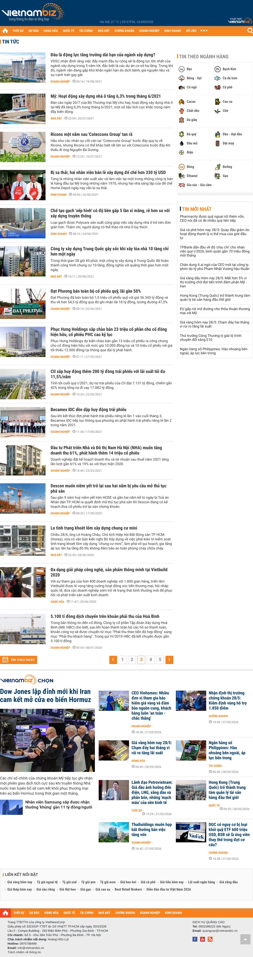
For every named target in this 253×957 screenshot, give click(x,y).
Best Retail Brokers (128, 889)
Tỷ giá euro (108, 882)
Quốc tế (214, 805)
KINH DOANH (172, 31)
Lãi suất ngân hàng (201, 882)
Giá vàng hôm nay (19, 882)
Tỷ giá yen (88, 882)
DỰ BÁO (34, 31)
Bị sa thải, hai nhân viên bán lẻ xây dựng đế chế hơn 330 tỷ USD (108, 172)
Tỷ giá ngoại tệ (47, 882)
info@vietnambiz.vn (30, 948)
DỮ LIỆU (191, 31)
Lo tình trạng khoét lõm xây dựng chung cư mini (94, 528)
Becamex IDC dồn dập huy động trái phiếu (88, 409)
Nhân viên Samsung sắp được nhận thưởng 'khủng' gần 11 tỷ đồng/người (58, 805)
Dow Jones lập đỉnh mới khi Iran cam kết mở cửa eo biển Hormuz (45, 695)
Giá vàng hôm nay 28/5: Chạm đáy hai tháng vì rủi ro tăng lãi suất (152, 747)
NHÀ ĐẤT (103, 31)
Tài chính (215, 766)
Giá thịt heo (67, 889)
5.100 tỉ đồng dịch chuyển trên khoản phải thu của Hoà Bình (105, 616)
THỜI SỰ (18, 31)
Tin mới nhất (197, 209)
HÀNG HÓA (51, 31)
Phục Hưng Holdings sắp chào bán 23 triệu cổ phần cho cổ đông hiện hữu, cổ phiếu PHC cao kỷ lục (109, 332)
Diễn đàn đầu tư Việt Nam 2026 (168, 889)
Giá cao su (103, 889)
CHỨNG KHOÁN (124, 31)
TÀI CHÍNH (86, 31)
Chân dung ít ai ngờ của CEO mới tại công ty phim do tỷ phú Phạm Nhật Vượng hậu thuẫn (214, 267)
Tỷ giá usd (69, 882)
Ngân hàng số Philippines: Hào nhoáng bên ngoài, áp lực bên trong (213, 351)
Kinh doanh (59, 194)
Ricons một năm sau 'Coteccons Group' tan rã (91, 134)
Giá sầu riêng (45, 889)
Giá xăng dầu (228, 882)
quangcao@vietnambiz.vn (219, 931)
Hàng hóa (57, 601)
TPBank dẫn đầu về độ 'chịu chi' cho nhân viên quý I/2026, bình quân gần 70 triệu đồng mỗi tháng (215, 251)
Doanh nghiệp (60, 81)
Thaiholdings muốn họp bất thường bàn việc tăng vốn (152, 829)
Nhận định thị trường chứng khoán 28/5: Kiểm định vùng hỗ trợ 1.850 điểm (228, 701)
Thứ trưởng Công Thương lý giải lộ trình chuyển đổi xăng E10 (210, 338)
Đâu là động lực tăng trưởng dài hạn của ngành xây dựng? (103, 55)
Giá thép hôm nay (19, 889)
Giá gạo (85, 889)
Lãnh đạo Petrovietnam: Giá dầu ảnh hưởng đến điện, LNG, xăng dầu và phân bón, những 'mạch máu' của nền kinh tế (152, 792)
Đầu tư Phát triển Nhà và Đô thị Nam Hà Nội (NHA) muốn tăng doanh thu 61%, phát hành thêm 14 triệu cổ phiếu (106, 450)
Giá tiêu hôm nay (172, 882)
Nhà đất (56, 118)
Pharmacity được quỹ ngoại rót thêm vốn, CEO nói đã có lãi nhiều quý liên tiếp (212, 219)
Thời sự (137, 810)
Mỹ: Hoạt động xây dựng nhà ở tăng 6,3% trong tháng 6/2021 (106, 96)
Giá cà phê (148, 882)
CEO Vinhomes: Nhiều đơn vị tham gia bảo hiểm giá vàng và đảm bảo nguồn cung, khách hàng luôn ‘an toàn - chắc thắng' (151, 706)
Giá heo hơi (128, 882)
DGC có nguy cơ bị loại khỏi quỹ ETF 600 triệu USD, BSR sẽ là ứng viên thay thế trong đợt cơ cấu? (229, 834)
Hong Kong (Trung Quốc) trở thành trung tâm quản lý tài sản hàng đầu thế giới (215, 298)
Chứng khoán (218, 716)
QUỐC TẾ (68, 31)
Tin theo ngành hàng (204, 57)
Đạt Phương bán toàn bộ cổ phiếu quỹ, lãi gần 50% (96, 291)
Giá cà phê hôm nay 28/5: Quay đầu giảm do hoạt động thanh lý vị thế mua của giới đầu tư (214, 234)
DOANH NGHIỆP (149, 31)
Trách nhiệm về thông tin (24, 952)
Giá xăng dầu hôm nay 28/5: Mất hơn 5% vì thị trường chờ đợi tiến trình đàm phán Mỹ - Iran (213, 282)
